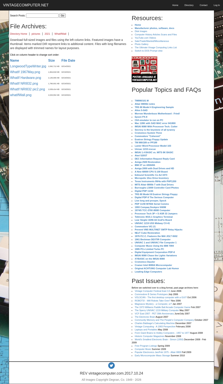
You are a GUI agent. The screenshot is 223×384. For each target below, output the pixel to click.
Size (51, 60)
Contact (203, 5)
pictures (36, 33)
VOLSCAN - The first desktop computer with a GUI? (161, 297)
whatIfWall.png (20, 95)
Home (175, 5)
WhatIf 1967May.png (25, 72)
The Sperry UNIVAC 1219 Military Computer (157, 310)
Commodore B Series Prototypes (151, 294)
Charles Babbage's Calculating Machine (155, 323)
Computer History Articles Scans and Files (156, 34)
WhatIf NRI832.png (24, 83)
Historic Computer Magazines (149, 336)
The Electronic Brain (145, 317)
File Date (68, 60)
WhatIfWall (60, 33)
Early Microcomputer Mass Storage (152, 355)
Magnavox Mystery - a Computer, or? (153, 304)
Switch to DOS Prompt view (148, 50)
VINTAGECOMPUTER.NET (26, 5)
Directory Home (18, 33)
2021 (47, 33)
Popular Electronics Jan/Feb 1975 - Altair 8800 (158, 352)
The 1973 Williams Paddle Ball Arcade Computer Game (162, 307)
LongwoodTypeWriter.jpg (28, 66)
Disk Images (141, 31)
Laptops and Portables (146, 329)
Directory (188, 5)
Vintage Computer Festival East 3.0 (152, 291)
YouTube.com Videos (145, 38)
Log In (217, 5)
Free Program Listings (146, 346)
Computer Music (143, 349)
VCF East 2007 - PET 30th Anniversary (154, 313)
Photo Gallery (141, 44)
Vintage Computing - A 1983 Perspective (155, 326)
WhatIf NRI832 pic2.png (27, 89)
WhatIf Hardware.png (25, 77)
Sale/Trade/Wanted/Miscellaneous (152, 41)
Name (14, 60)
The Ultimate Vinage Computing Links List (156, 47)
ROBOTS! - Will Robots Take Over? (152, 300)
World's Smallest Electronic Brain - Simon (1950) (159, 339)
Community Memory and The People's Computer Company (164, 320)
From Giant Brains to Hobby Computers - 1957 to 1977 (162, 333)
